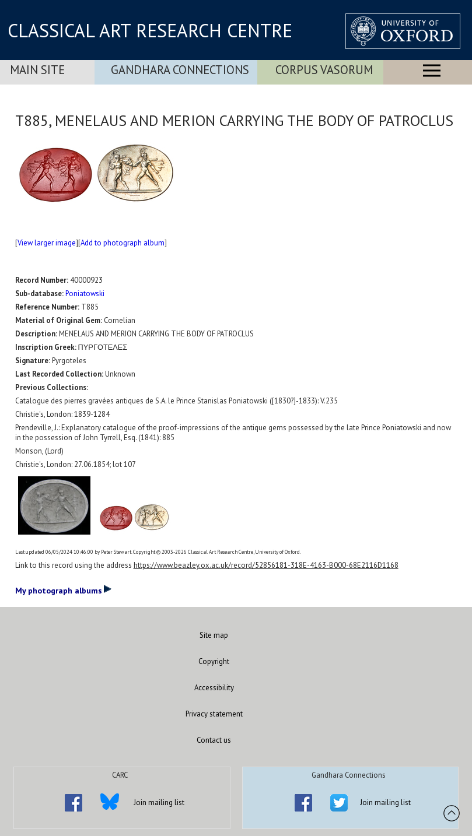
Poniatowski (84, 293)
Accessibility (214, 688)
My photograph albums (63, 590)
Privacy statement (214, 714)
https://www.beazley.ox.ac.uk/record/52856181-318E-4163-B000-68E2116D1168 (266, 565)
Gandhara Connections (180, 70)
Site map (214, 635)
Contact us (214, 740)
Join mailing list (159, 802)
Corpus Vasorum (324, 70)
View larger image (47, 243)
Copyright (213, 661)
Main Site (37, 70)
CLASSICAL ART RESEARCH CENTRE (150, 30)
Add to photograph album (123, 243)
